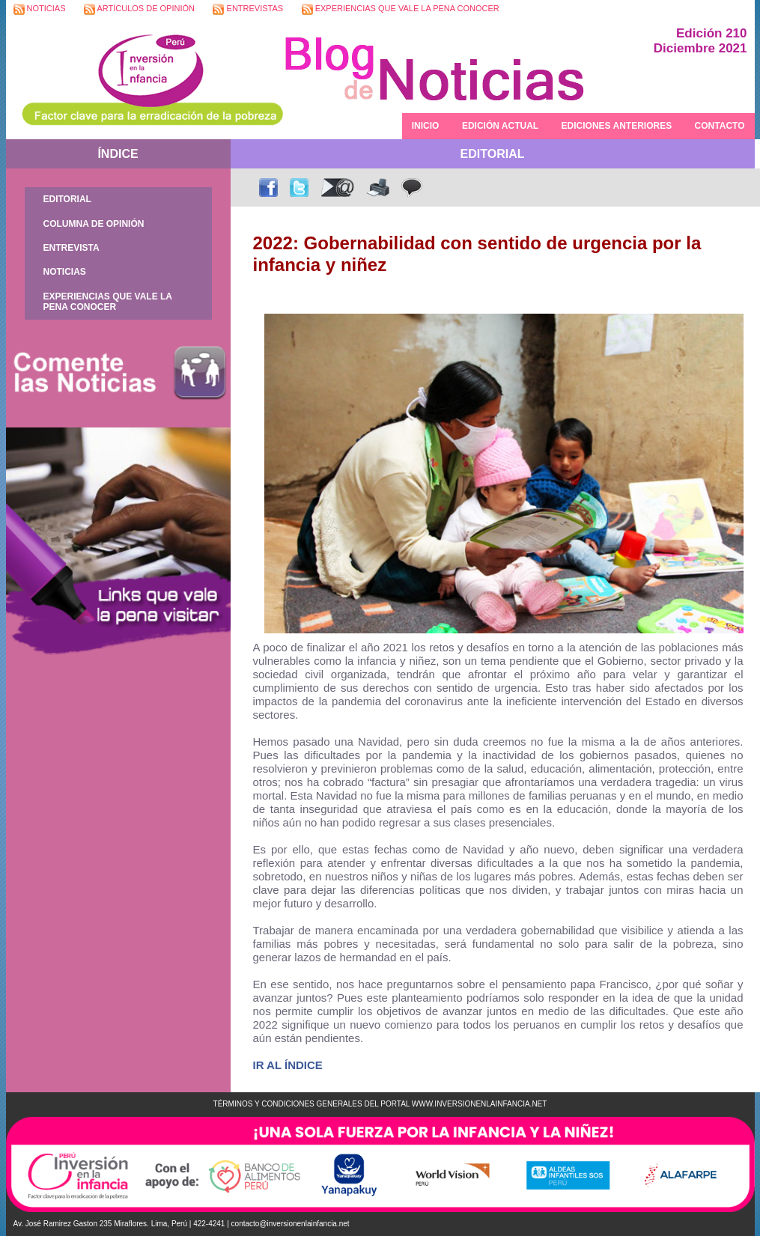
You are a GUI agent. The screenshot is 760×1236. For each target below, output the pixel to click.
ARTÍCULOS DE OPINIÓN (139, 9)
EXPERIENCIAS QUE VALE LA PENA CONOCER (400, 9)
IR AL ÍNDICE (288, 1065)
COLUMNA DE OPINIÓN (94, 224)
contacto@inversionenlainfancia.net (290, 1224)
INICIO (426, 126)
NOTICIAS (39, 9)
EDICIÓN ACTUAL (500, 126)
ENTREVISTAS (248, 9)
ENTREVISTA (71, 248)
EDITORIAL (67, 199)
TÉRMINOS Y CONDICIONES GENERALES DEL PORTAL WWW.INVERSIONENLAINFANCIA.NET (380, 1104)
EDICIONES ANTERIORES (617, 126)
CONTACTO (720, 126)
